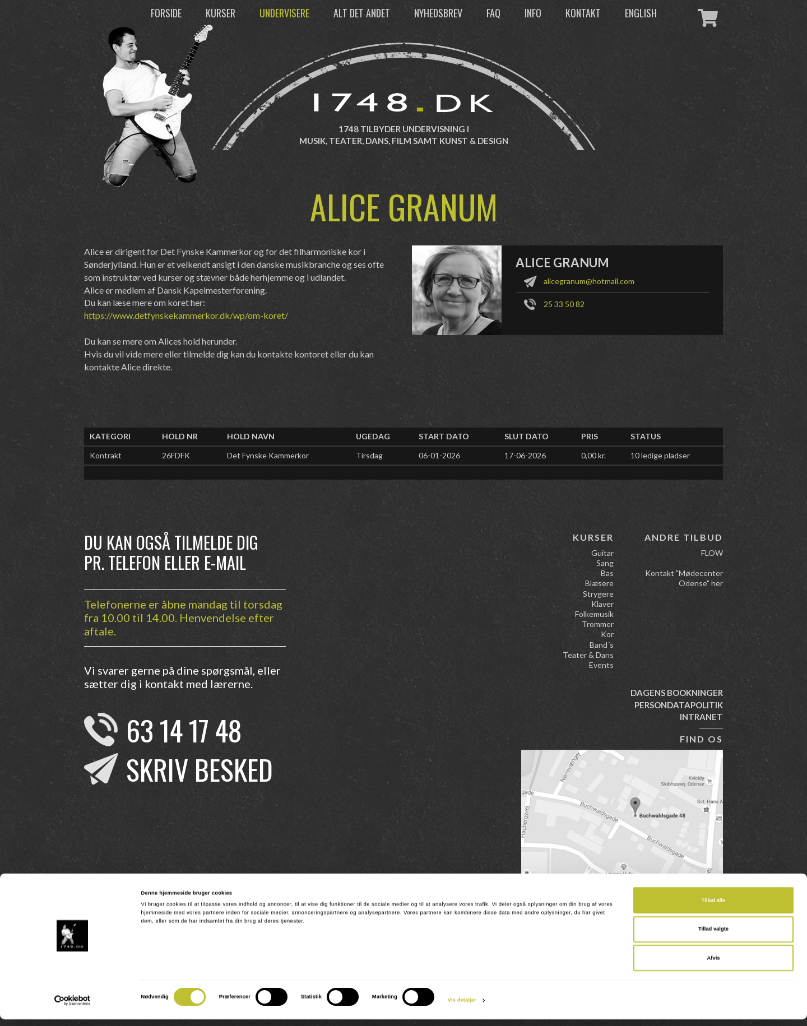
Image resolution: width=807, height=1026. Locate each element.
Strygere (598, 593)
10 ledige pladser (660, 455)
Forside (166, 13)
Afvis (713, 965)
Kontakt (583, 13)
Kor (607, 634)
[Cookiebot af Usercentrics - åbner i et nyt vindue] (73, 1007)
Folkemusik (594, 614)
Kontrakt (106, 455)
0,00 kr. (593, 455)
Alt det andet (361, 13)
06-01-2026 (439, 455)
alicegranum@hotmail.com (589, 281)
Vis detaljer (462, 1007)
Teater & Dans (588, 655)
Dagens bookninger (676, 693)
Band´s (602, 644)
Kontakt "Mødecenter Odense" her (684, 578)
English (641, 13)
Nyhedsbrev (438, 13)
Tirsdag (369, 455)
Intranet (701, 717)
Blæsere (599, 583)
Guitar (602, 553)
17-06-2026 (525, 455)
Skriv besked (199, 769)
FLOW (712, 553)
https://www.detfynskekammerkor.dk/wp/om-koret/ (186, 315)
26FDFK (176, 455)
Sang (605, 563)
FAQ (493, 13)
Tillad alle (713, 907)
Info (533, 13)
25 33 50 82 (564, 304)
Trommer (598, 624)
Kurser (220, 13)
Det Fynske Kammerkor (268, 455)
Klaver (602, 604)
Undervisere (284, 13)
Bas (607, 573)
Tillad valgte (713, 936)
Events (601, 665)
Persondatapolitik (678, 705)
